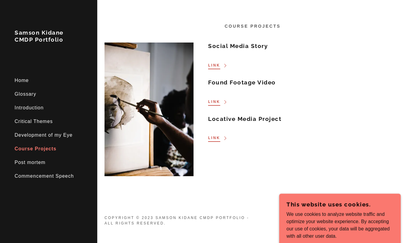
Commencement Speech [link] (44, 176)
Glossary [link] (25, 94)
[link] (49, 40)
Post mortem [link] (30, 162)
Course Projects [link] (36, 148)
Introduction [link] (29, 107)
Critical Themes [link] (34, 121)
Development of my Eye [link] (44, 135)
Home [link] (22, 80)
